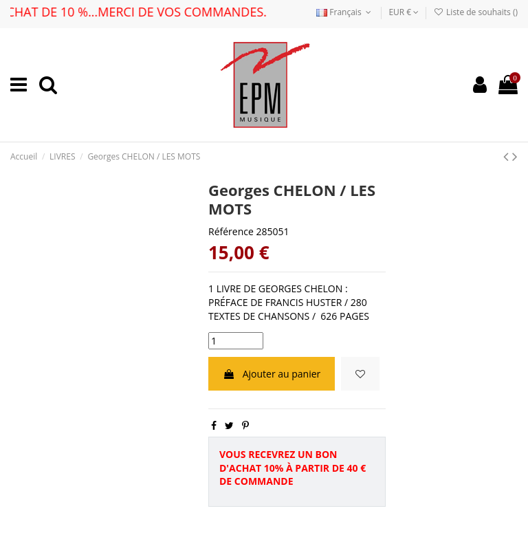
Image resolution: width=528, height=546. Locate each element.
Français (345, 12)
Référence (231, 231)
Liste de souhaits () (476, 12)
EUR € (403, 12)
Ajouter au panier (271, 373)
